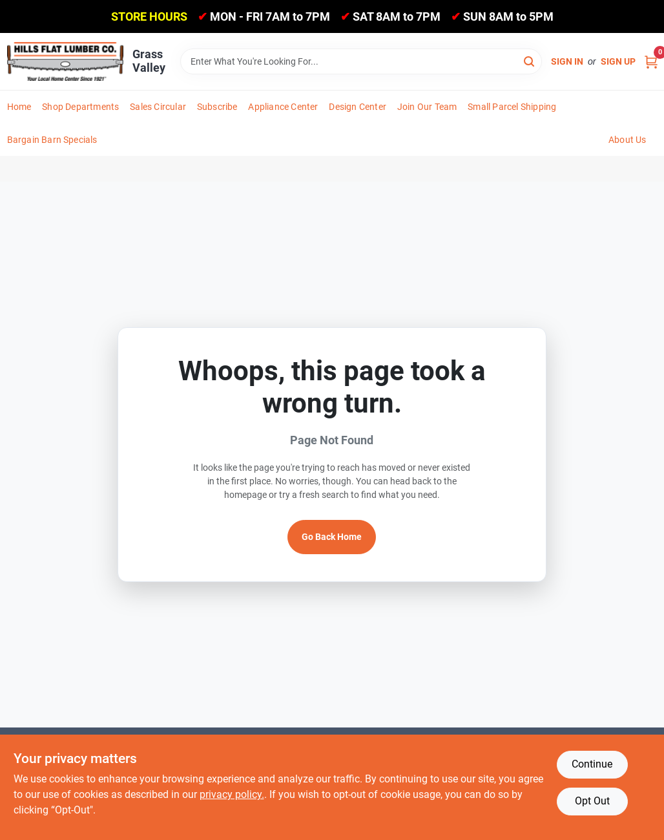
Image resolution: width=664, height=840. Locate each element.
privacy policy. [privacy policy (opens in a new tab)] (232, 794)
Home (19, 107)
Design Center (357, 107)
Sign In (567, 61)
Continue (592, 764)
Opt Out (592, 801)
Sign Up (618, 61)
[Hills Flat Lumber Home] (65, 61)
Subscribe (217, 107)
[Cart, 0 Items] (651, 62)
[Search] (530, 60)
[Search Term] (361, 61)
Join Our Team (427, 107)
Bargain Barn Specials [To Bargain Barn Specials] (52, 140)
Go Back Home (332, 537)
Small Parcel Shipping (512, 107)
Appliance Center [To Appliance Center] (283, 107)
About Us (627, 140)
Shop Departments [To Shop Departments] (80, 107)
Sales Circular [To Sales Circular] (158, 107)
